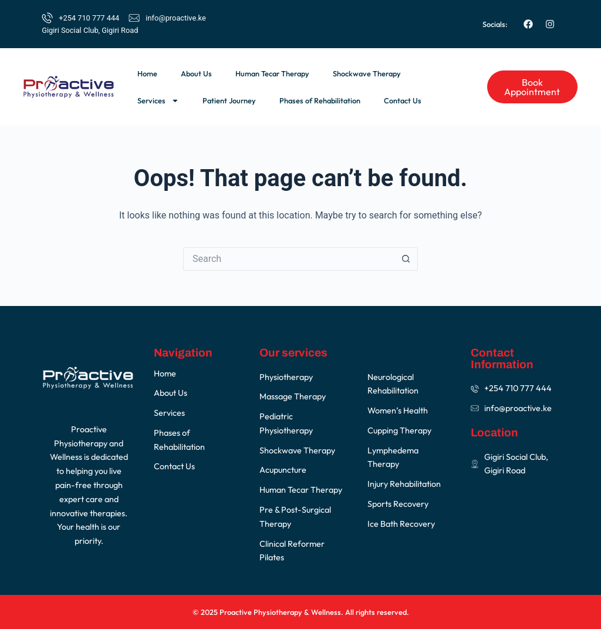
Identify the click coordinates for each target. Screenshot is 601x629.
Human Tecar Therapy (272, 73)
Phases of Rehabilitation (319, 100)
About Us (196, 73)
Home (147, 73)
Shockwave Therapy (367, 73)
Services (158, 100)
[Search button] (406, 259)
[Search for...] (288, 259)
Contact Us (402, 100)
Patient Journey (229, 100)
